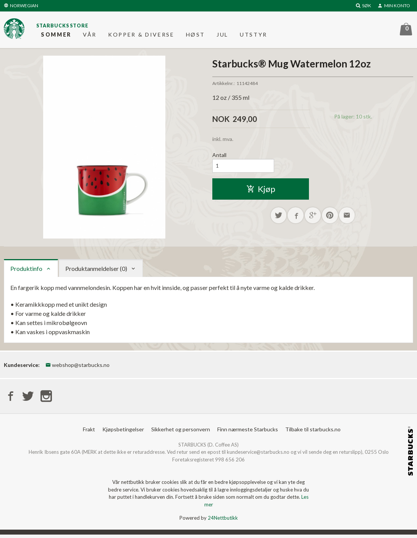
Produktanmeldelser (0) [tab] (96, 271)
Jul (222, 36)
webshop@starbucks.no (77, 367)
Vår (90, 36)
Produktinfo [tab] (26, 271)
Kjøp (260, 192)
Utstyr (253, 36)
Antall (219, 158)
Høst (195, 36)
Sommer (56, 36)
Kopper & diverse (141, 36)
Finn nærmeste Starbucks (247, 432)
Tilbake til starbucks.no (313, 432)
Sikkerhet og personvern (180, 432)
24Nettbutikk (223, 522)
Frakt (89, 432)
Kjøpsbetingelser (123, 432)
